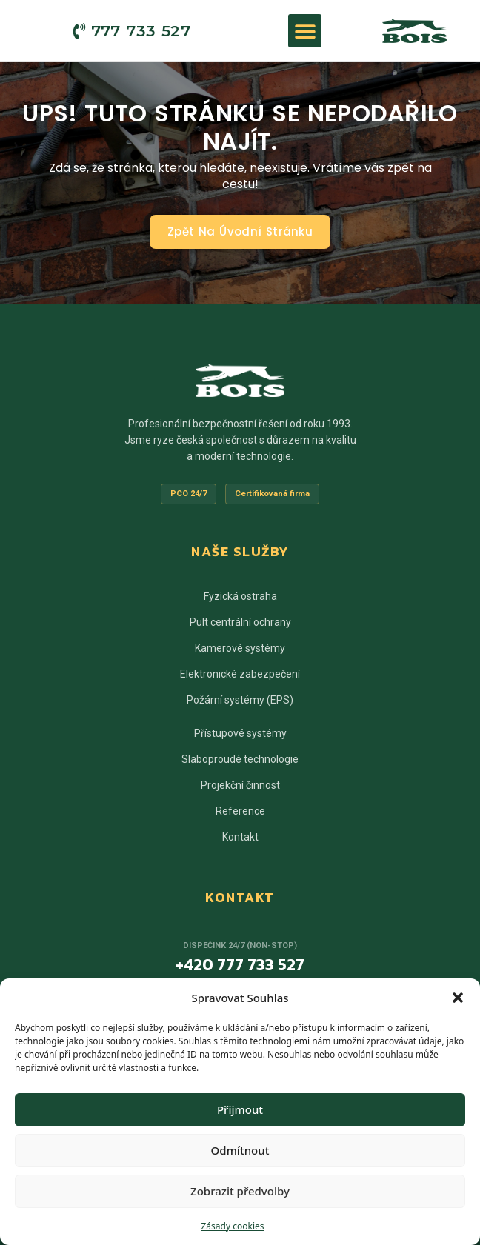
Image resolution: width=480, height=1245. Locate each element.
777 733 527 (140, 30)
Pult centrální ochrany (240, 622)
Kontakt (240, 837)
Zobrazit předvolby (240, 1191)
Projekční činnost (240, 785)
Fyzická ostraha (240, 596)
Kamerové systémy (240, 648)
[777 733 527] (79, 31)
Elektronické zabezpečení (240, 674)
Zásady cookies (232, 1226)
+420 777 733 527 (240, 964)
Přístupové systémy (240, 733)
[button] (457, 997)
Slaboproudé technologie (240, 759)
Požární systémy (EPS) (240, 700)
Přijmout (240, 1109)
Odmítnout (240, 1150)
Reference (240, 811)
